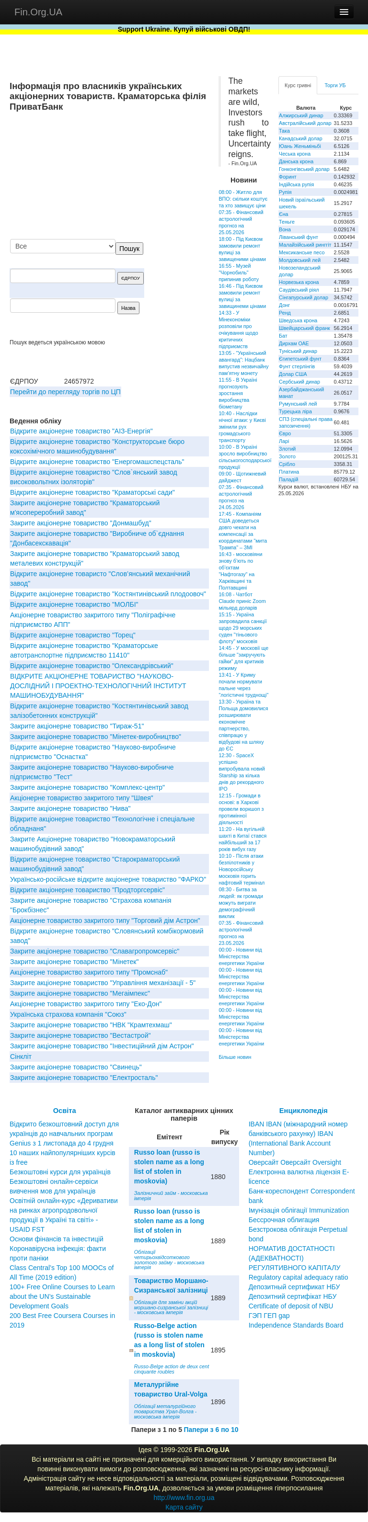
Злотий (287, 449)
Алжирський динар (301, 115)
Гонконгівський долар (304, 169)
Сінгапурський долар (303, 297)
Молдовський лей (300, 260)
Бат (283, 336)
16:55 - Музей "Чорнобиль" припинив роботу (238, 272)
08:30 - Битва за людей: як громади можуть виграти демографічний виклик (240, 902)
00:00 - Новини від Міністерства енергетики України (241, 956)
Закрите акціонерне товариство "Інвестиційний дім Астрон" (102, 1046)
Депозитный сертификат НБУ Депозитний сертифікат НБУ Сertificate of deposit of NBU (294, 1296)
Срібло (287, 464)
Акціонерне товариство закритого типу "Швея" (81, 798)
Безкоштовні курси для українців (60, 1172)
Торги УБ (334, 85)
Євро (285, 433)
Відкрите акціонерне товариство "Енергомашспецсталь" (97, 462)
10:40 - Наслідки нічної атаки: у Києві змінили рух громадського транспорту (241, 426)
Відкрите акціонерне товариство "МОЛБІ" (74, 604)
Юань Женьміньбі (300, 146)
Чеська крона (294, 154)
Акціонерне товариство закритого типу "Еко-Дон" (86, 1004)
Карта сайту (184, 1507)
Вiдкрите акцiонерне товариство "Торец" (73, 635)
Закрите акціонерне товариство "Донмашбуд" (80, 523)
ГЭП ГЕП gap (269, 1315)
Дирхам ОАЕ (294, 343)
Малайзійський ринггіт (305, 245)
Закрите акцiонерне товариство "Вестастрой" (80, 1035)
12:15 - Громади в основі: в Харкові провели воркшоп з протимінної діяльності (241, 809)
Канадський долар (300, 138)
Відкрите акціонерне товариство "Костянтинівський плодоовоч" (108, 594)
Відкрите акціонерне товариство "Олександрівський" (91, 666)
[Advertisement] (137, 176)
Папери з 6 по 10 (211, 1429)
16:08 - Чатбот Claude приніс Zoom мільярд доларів (241, 601)
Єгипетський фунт (300, 359)
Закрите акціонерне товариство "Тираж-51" (77, 726)
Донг (284, 305)
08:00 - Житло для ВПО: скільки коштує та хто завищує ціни (242, 198)
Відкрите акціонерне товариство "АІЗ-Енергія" (81, 431)
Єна (283, 214)
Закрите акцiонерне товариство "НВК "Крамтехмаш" (91, 1025)
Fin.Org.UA (38, 12)
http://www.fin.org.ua (184, 1497)
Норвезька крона (299, 282)
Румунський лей (298, 404)
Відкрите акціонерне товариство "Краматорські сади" (92, 492)
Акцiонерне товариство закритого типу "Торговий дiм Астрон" (105, 920)
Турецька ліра (295, 411)
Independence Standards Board (296, 1325)
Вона (285, 229)
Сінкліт (21, 1056)
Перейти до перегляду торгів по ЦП (65, 392)
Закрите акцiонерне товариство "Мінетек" (74, 961)
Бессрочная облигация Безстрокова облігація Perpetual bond (298, 1229)
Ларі (284, 441)
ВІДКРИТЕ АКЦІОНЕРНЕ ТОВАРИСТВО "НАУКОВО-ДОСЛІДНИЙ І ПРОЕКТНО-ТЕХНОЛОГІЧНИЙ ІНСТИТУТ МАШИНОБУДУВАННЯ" (98, 685)
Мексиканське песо (301, 252)
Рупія (285, 192)
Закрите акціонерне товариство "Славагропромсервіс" (94, 951)
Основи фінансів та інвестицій (57, 1239)
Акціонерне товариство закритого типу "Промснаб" (89, 972)
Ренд (285, 313)
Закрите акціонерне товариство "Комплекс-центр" (87, 787)
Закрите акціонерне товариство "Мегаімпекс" (80, 993)
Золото (287, 456)
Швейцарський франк (304, 328)
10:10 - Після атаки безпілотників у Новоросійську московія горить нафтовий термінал (241, 869)
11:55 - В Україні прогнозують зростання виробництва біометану (237, 393)
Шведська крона (298, 320)
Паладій (288, 479)
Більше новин (234, 1057)
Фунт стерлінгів (297, 366)
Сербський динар (299, 382)
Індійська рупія (296, 184)
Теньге (287, 222)
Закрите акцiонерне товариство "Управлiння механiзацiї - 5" (103, 983)
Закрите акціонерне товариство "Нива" (70, 808)
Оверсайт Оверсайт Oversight (295, 1162)
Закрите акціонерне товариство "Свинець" (76, 1067)
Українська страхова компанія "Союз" (68, 1014)
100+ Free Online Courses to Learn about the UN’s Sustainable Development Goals (62, 1296)
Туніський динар (298, 351)
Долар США (293, 374)
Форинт (288, 177)
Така (284, 131)
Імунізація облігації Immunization (299, 1210)
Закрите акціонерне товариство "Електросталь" (84, 1077)
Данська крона (296, 161)
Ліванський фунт (298, 237)
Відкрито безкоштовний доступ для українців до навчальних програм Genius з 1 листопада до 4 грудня (64, 1133)
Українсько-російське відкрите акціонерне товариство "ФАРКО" (108, 879)
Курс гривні (298, 85)
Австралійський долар (305, 123)
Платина (289, 472)
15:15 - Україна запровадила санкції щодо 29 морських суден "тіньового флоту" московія (242, 628)
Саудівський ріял (299, 290)
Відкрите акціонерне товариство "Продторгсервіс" (87, 890)
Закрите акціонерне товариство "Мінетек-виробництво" (95, 736)
